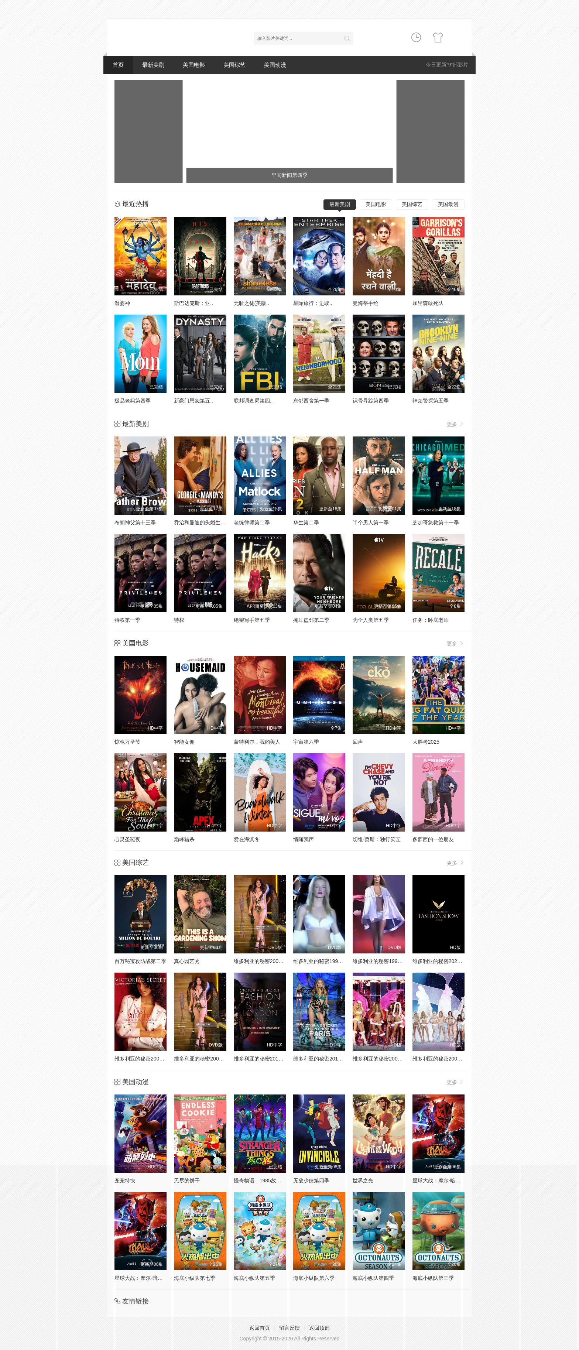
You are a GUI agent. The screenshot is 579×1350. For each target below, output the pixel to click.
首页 (118, 65)
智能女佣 (184, 742)
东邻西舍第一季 (311, 401)
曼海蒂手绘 (365, 303)
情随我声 (303, 839)
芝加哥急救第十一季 (435, 522)
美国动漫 (275, 65)
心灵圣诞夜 (127, 839)
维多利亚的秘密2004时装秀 (444, 1059)
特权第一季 (127, 620)
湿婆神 (122, 303)
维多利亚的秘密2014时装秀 (265, 1059)
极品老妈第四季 (132, 401)
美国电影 (194, 65)
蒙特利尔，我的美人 (257, 742)
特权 (179, 620)
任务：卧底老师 (430, 620)
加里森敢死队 (427, 303)
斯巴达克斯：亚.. (193, 303)
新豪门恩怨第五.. (193, 401)
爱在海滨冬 (247, 839)
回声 (358, 742)
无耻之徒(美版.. (251, 303)
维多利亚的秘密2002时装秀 (205, 1059)
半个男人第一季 (371, 522)
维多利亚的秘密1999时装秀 (384, 961)
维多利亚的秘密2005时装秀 (384, 1059)
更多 (456, 424)
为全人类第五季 (371, 620)
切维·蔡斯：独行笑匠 (377, 839)
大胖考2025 (425, 742)
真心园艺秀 (187, 961)
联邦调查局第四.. (253, 401)
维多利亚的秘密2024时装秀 (444, 961)
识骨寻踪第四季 (371, 401)
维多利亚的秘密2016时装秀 (324, 1059)
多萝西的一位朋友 (433, 839)
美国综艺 (234, 65)
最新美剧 (153, 65)
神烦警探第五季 (430, 401)
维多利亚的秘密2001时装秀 (146, 1059)
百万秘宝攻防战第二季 (140, 961)
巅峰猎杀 (184, 839)
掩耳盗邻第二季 (311, 620)
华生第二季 (306, 522)
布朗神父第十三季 (135, 522)
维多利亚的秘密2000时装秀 (265, 961)
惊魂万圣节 (127, 742)
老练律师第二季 (252, 522)
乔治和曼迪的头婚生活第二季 (207, 522)
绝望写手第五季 (252, 620)
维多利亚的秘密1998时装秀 (324, 961)
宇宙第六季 (306, 742)
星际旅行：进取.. (312, 303)
